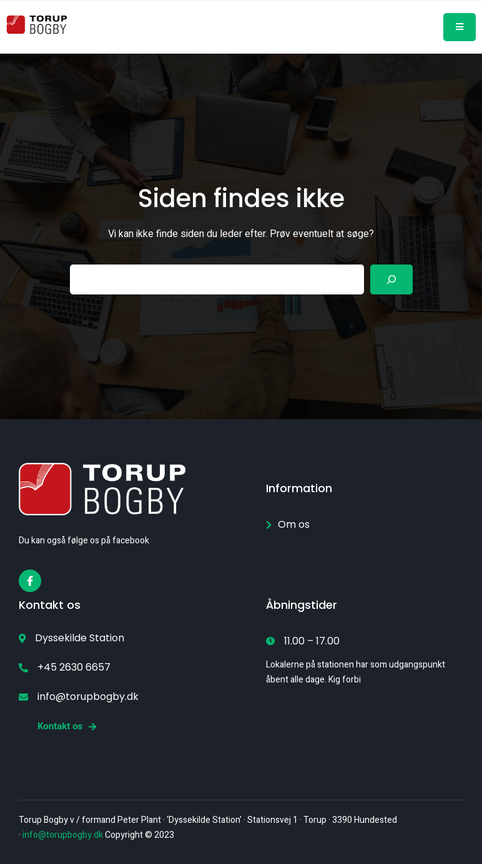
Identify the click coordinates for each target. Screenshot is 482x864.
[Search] (391, 279)
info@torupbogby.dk (62, 835)
